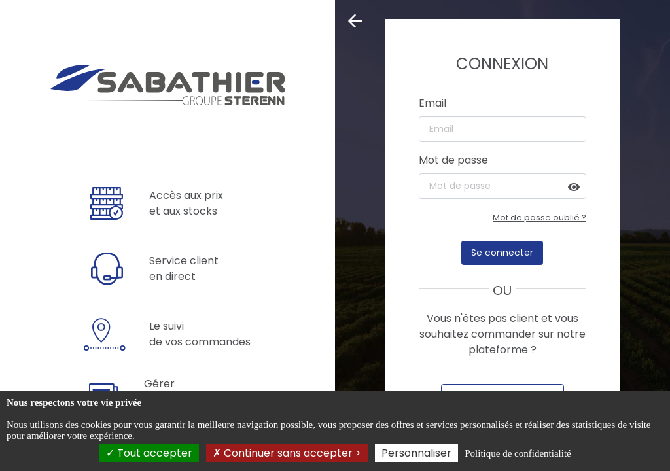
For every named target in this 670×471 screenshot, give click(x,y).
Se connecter (502, 252)
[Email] (502, 129)
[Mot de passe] (502, 186)
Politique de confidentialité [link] (518, 453)
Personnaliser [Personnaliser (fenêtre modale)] (416, 453)
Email (432, 103)
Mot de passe (453, 159)
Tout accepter (149, 453)
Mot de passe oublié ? (539, 217)
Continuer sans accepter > (287, 453)
